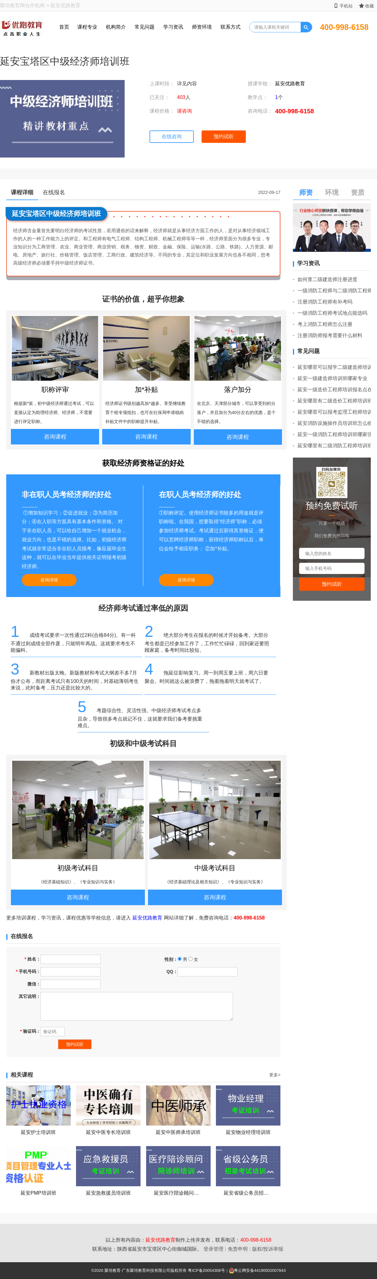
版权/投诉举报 (267, 1249)
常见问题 (145, 27)
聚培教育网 (12, 5)
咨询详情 (49, 579)
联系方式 (231, 27)
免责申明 (238, 1249)
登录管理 (213, 1249)
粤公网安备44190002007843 (260, 1270)
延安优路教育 (290, 83)
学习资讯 (173, 27)
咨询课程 (55, 437)
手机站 (343, 5)
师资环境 (202, 27)
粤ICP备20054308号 (206, 1270)
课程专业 (87, 27)
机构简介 (116, 27)
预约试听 (224, 136)
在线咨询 (172, 136)
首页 (64, 27)
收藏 (366, 5)
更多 (274, 1074)
